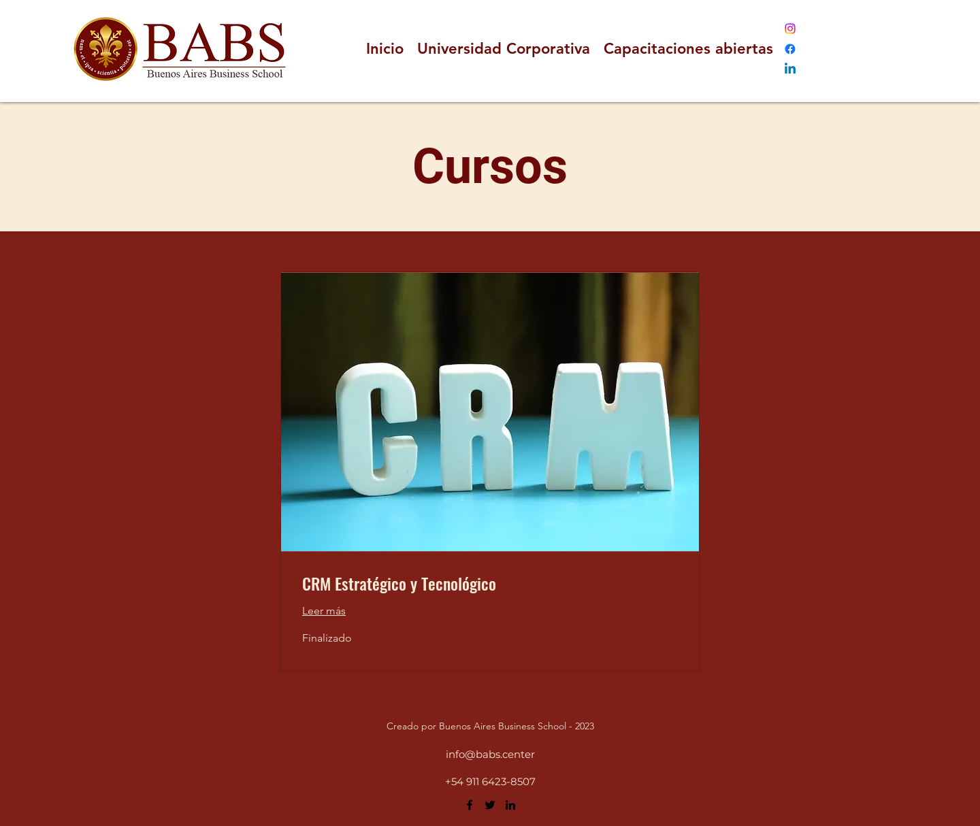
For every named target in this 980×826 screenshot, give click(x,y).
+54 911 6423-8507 (490, 781)
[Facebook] (790, 49)
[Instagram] (790, 28)
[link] (490, 584)
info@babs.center (490, 754)
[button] (688, 49)
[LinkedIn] (790, 69)
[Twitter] (490, 805)
